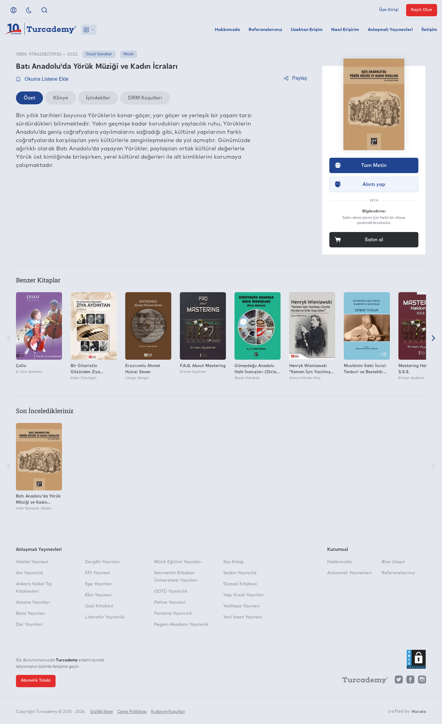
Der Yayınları (29, 624)
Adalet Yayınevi (32, 562)
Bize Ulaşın (393, 562)
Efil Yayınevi (97, 573)
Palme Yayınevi (169, 602)
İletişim (429, 30)
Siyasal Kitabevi (240, 584)
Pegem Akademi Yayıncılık (181, 624)
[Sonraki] (433, 339)
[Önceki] (9, 339)
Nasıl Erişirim (345, 30)
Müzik (128, 54)
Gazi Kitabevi (99, 606)
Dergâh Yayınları (102, 562)
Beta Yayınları (30, 613)
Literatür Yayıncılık (104, 617)
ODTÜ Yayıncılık (170, 591)
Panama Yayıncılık (173, 613)
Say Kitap (233, 562)
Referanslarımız (265, 30)
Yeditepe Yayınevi (241, 606)
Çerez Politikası (131, 711)
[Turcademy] (362, 681)
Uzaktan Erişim (307, 30)
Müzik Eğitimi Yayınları (178, 562)
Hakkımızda (227, 30)
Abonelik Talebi (36, 681)
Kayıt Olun (421, 10)
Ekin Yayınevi (98, 595)
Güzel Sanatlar (99, 54)
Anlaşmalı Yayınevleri (390, 30)
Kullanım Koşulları (168, 711)
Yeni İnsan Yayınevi (242, 617)
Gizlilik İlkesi (101, 711)
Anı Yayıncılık (29, 573)
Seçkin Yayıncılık (240, 573)
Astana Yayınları (33, 602)
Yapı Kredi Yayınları (243, 595)
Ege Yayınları (98, 584)
